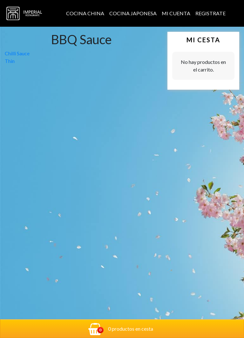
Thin (10, 61)
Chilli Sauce (17, 53)
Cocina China (85, 13)
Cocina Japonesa (133, 13)
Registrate (210, 13)
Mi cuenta (176, 13)
